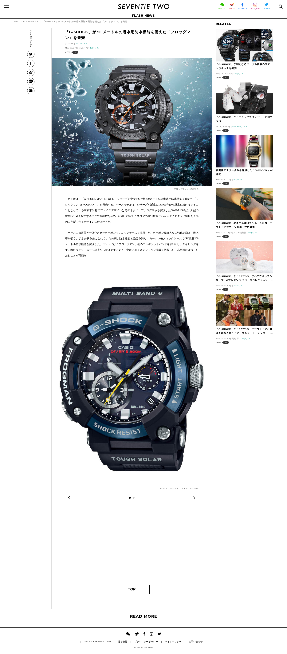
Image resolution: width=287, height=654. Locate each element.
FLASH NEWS (143, 16)
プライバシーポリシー (146, 641)
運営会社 (122, 641)
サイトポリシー (173, 641)
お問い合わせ (196, 641)
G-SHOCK (82, 43)
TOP (132, 589)
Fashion (69, 43)
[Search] (280, 6)
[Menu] (6, 6)
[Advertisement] (132, 545)
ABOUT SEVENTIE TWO (97, 641)
